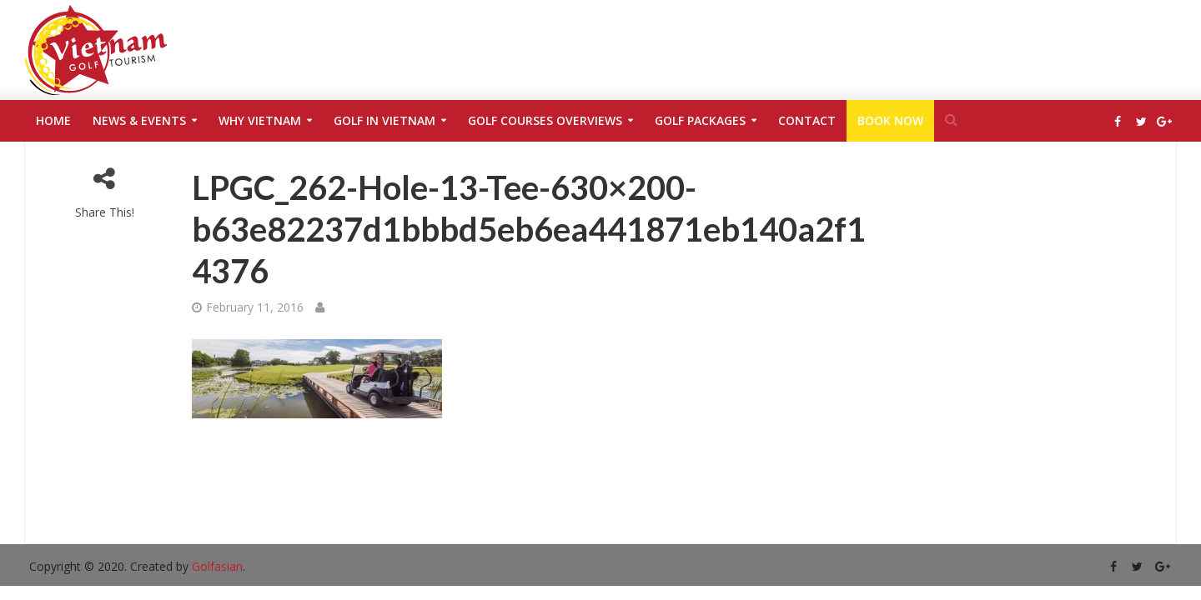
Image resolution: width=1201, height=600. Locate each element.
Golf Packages (700, 120)
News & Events (139, 120)
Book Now (890, 120)
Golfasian (217, 566)
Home (53, 120)
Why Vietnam (260, 120)
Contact (807, 120)
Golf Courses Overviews (545, 120)
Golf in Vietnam (384, 120)
